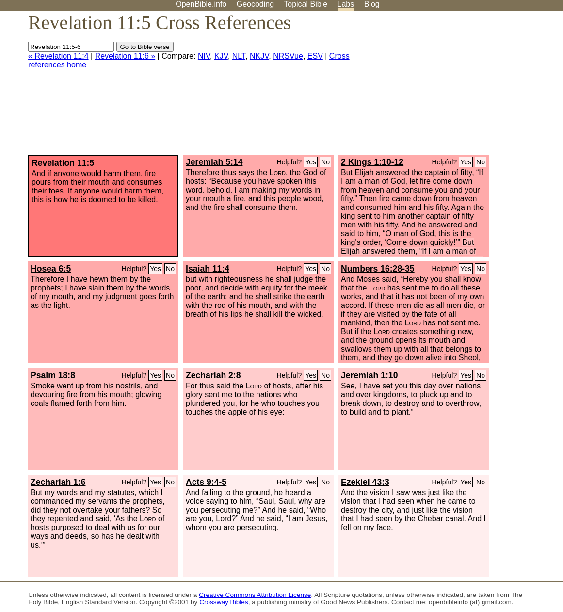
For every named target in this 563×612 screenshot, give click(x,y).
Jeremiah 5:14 (214, 162)
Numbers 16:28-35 (378, 269)
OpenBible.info (201, 4)
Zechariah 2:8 (213, 375)
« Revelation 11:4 (58, 56)
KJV (221, 56)
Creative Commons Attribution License (255, 594)
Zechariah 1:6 (58, 482)
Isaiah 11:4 (207, 269)
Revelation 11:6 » (125, 56)
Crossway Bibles (223, 602)
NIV (204, 56)
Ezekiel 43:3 (365, 482)
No (325, 162)
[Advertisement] (465, 87)
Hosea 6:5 (51, 269)
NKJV (259, 56)
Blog (372, 4)
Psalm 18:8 (53, 375)
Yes (310, 162)
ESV (315, 56)
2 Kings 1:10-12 (372, 162)
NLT (238, 56)
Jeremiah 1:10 (369, 375)
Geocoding (255, 4)
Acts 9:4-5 (206, 482)
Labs (346, 4)
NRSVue (288, 56)
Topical (305, 4)
